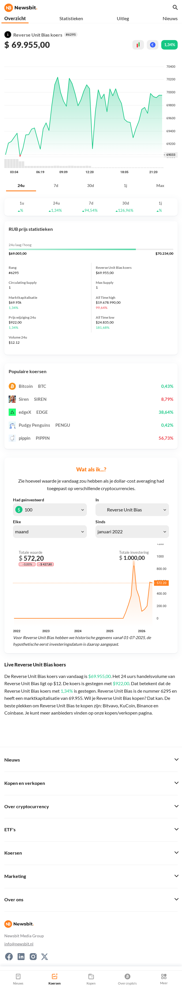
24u (21, 185)
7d (56, 185)
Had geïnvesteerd (28, 500)
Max (160, 185)
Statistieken (71, 18)
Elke (17, 521)
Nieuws (170, 18)
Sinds (100, 521)
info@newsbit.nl (18, 943)
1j (125, 185)
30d (90, 185)
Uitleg (123, 18)
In (97, 500)
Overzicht (15, 18)
